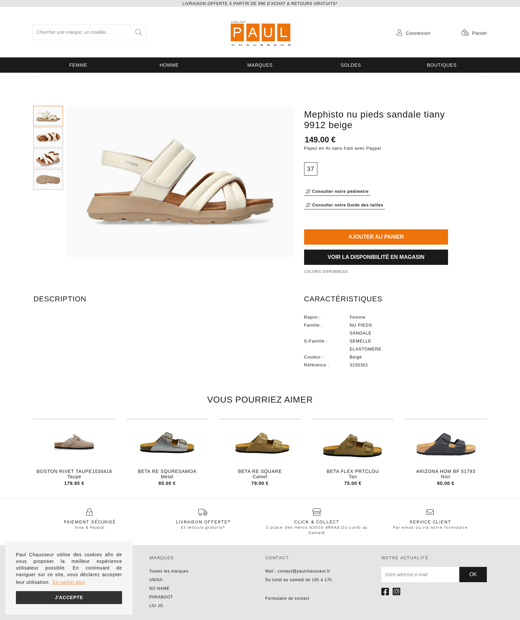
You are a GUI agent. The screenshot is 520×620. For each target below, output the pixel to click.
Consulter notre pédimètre (337, 191)
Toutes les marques (168, 571)
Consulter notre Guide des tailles (344, 205)
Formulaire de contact (287, 598)
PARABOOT (161, 597)
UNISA (156, 580)
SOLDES (351, 65)
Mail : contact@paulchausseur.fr (297, 571)
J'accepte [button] (69, 597)
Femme (78, 65)
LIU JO (156, 605)
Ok (473, 574)
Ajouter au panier (376, 237)
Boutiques (442, 65)
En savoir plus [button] (69, 582)
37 (310, 169)
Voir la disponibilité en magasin (376, 257)
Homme (169, 65)
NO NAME (159, 588)
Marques (260, 65)
